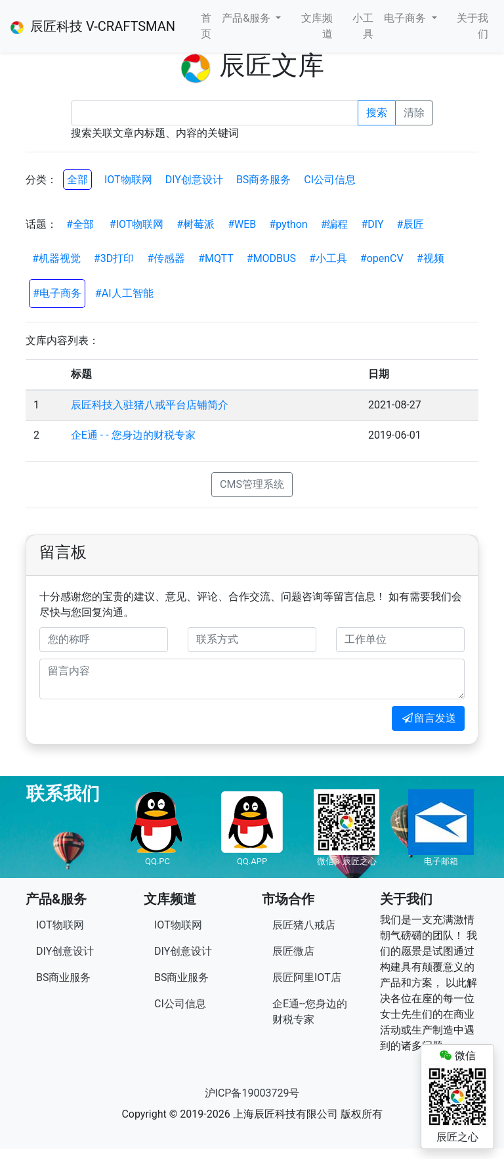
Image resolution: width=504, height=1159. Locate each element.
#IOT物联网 (137, 224)
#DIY (373, 224)
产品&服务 (247, 18)
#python (288, 224)
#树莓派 (196, 224)
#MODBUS (271, 258)
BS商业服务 (63, 977)
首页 (206, 26)
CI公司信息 (330, 179)
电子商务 (406, 18)
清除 (414, 112)
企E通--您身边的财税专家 (309, 1011)
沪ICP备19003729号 (252, 1093)
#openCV (382, 258)
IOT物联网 (128, 179)
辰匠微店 (293, 951)
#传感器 (166, 258)
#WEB (242, 224)
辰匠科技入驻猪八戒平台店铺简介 (149, 405)
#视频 (430, 258)
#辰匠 (411, 224)
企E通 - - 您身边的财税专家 (133, 435)
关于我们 (472, 26)
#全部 (80, 224)
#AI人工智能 (124, 293)
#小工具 (328, 258)
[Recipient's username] (214, 112)
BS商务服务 (263, 179)
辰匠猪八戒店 (303, 925)
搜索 (376, 112)
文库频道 (317, 26)
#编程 (334, 224)
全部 (77, 179)
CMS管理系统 (252, 484)
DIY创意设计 (194, 179)
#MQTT (216, 258)
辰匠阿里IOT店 (306, 977)
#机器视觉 (56, 258)
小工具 (362, 26)
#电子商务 (57, 293)
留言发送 (428, 718)
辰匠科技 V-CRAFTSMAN (92, 26)
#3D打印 (114, 258)
